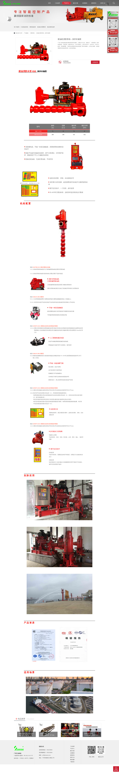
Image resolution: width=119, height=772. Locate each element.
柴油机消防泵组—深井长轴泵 (43, 33)
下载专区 (72, 761)
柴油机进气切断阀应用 (68, 733)
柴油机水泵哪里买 (41, 27)
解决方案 (75, 3)
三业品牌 (57, 3)
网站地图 (72, 759)
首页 (49, 3)
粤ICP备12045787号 (28, 755)
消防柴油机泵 (32, 27)
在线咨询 (95, 62)
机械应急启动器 (88, 733)
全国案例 (84, 3)
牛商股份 (22, 758)
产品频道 (26, 33)
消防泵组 (32, 33)
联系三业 (102, 3)
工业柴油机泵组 (24, 27)
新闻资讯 (93, 3)
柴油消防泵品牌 (51, 27)
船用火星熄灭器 (44, 733)
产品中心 (66, 3)
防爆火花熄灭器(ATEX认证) (26, 733)
